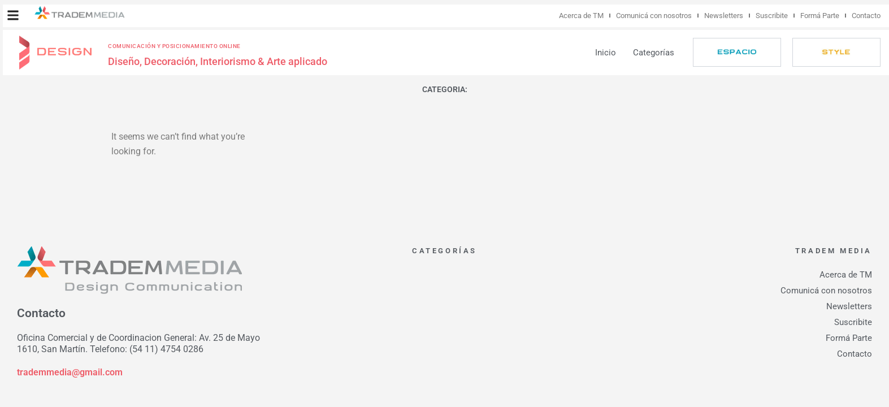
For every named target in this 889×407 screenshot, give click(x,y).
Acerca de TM (581, 15)
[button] (13, 15)
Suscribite (772, 15)
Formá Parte (819, 15)
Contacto (866, 15)
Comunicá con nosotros (654, 15)
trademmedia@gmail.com (70, 372)
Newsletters (723, 15)
